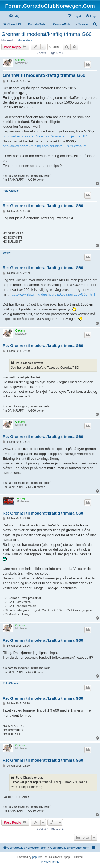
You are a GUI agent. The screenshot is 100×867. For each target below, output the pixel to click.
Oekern (20, 60)
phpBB (36, 857)
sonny (6, 252)
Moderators (25, 40)
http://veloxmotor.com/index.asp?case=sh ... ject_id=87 (45, 136)
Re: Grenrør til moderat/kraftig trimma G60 (43, 205)
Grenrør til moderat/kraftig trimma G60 (46, 34)
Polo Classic (10, 190)
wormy (21, 498)
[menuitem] (14, 16)
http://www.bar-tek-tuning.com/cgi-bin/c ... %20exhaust (44, 146)
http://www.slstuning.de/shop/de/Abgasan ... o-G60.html (52, 294)
